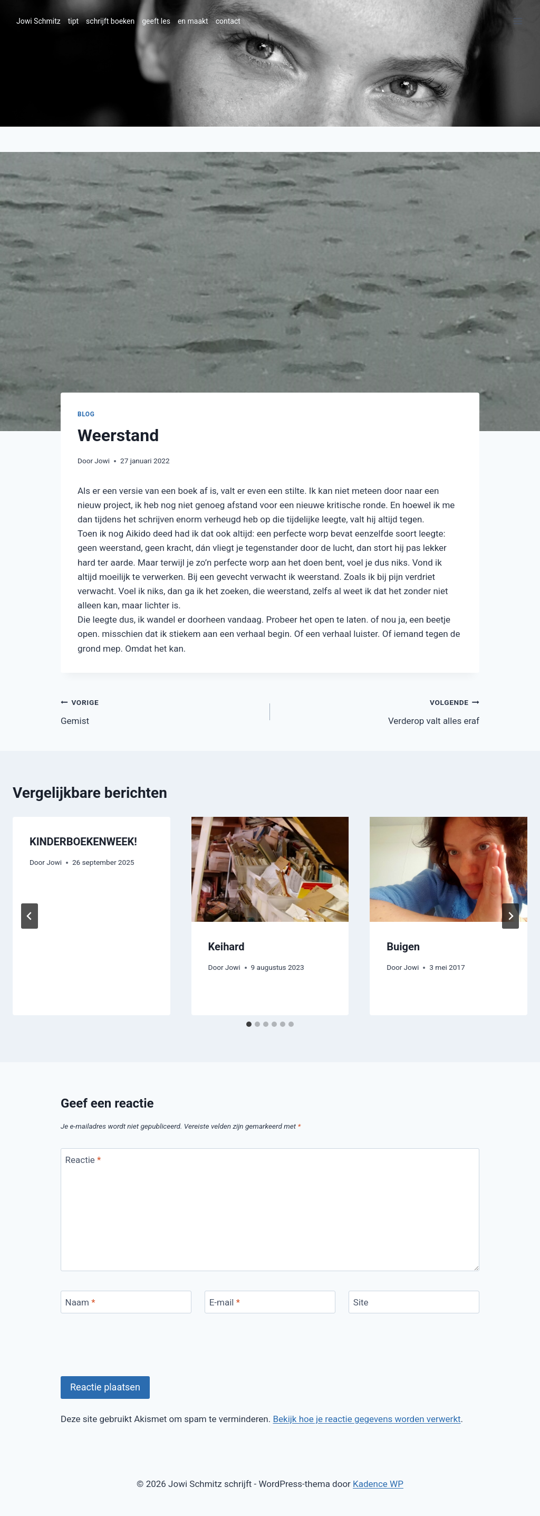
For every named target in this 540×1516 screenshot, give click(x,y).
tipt (73, 21)
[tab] (249, 1024)
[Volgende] (510, 916)
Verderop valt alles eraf (379, 710)
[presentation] (270, 869)
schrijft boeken (110, 21)
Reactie (83, 1160)
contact (228, 21)
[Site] (414, 1302)
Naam (80, 1302)
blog (86, 414)
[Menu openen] (517, 21)
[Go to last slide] (29, 916)
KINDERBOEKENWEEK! (83, 841)
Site (361, 1302)
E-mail (224, 1302)
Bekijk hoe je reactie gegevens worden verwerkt (366, 1419)
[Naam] (126, 1302)
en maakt (193, 21)
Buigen (403, 946)
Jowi (102, 460)
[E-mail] (270, 1302)
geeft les (156, 21)
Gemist (161, 710)
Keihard (226, 946)
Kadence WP (378, 1484)
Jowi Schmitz (38, 21)
